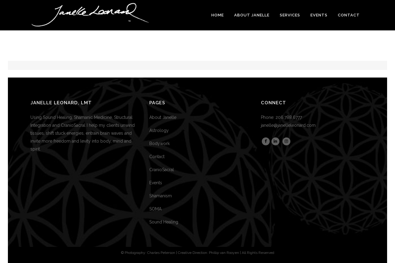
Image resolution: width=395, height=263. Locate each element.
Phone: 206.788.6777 (281, 117)
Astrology (159, 130)
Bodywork (159, 143)
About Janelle (162, 117)
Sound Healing (163, 222)
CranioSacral (161, 169)
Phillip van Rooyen (224, 253)
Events (155, 182)
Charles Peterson (161, 253)
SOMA (155, 208)
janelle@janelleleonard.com (288, 125)
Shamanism (160, 195)
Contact (157, 156)
